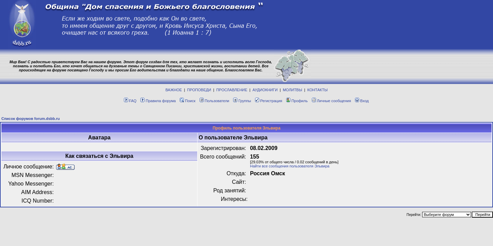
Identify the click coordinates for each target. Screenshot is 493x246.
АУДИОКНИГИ (264, 90)
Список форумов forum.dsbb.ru (30, 119)
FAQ (130, 101)
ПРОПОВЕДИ (199, 90)
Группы (242, 101)
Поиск (187, 101)
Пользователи (214, 101)
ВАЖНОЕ (173, 90)
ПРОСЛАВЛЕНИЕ (232, 90)
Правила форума (158, 101)
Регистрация (268, 101)
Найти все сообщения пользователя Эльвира (289, 166)
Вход (362, 101)
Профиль (297, 101)
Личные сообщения (331, 101)
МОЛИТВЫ (292, 90)
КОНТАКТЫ (317, 90)
